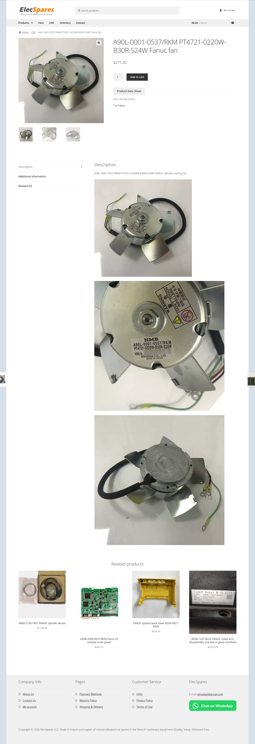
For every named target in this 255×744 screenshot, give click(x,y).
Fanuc (121, 105)
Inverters (65, 22)
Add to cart (137, 77)
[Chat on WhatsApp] (212, 705)
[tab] (52, 167)
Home (25, 32)
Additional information (32, 176)
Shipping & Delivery (91, 707)
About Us (28, 694)
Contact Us (29, 700)
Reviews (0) (25, 186)
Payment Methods (91, 694)
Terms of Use (144, 707)
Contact (80, 22)
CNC (51, 22)
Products (23, 22)
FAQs (139, 694)
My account (229, 10)
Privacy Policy (144, 700)
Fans (41, 22)
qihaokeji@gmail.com (210, 694)
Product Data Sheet (129, 91)
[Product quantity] (118, 77)
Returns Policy (88, 700)
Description (25, 167)
